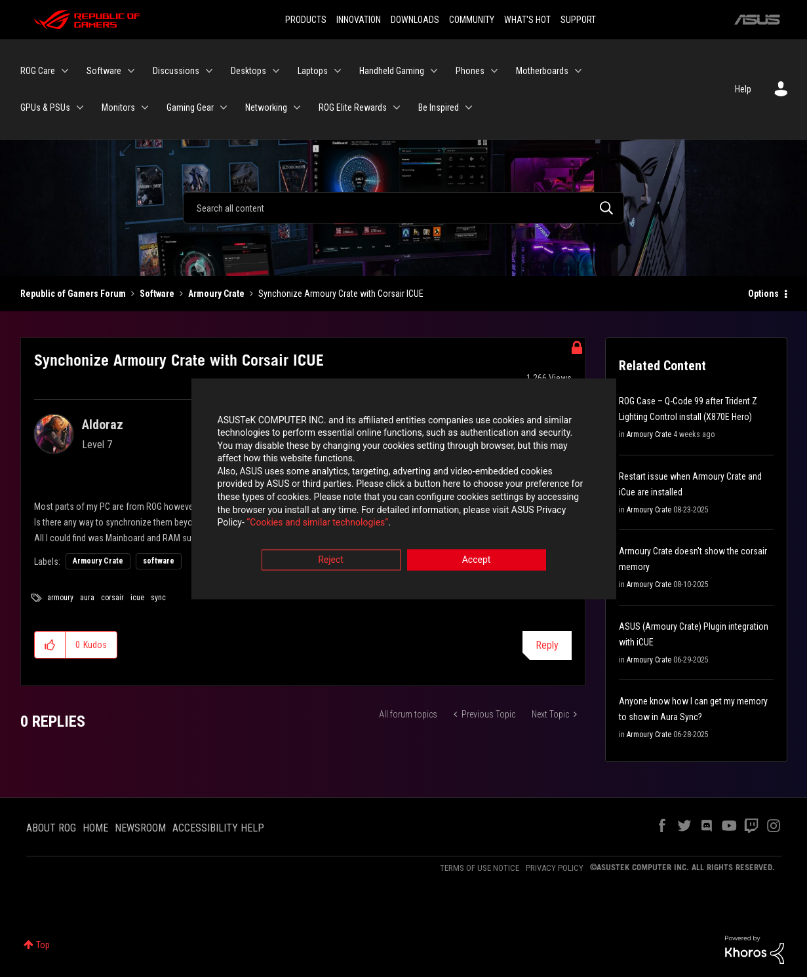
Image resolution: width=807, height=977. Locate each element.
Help (743, 89)
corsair (112, 597)
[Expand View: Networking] (297, 107)
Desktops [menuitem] (248, 71)
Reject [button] (331, 561)
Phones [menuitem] (470, 71)
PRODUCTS (305, 19)
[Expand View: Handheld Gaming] (434, 71)
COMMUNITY (471, 19)
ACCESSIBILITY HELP (218, 828)
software (158, 560)
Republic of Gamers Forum (73, 293)
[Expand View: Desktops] (276, 71)
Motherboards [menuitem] (542, 71)
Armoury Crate (216, 293)
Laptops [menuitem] (313, 71)
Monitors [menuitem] (118, 107)
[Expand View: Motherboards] (578, 71)
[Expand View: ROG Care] (64, 71)
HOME (95, 828)
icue (137, 597)
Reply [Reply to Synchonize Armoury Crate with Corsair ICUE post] (547, 645)
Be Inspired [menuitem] (438, 107)
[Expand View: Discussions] (209, 71)
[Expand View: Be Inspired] (468, 107)
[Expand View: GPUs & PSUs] (80, 107)
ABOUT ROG (51, 828)
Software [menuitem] (104, 71)
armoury (60, 597)
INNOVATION (358, 19)
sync (158, 597)
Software (157, 293)
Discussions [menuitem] (176, 71)
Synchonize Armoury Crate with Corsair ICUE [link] (340, 293)
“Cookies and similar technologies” (317, 524)
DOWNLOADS (415, 19)
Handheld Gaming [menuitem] (391, 71)
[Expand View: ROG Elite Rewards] (396, 107)
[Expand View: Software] (131, 71)
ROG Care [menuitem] (37, 71)
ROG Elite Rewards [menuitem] (353, 107)
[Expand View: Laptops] (337, 71)
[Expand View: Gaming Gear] (223, 107)
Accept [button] (476, 561)
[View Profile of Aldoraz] (102, 424)
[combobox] (403, 207)
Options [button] (763, 293)
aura (87, 597)
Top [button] (43, 945)
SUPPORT (578, 19)
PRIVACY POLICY (554, 868)
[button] (50, 645)
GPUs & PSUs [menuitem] (45, 107)
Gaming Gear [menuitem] (190, 107)
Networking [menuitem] (266, 107)
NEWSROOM (140, 828)
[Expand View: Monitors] (144, 107)
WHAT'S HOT (527, 19)
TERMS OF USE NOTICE (479, 868)
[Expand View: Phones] (494, 71)
